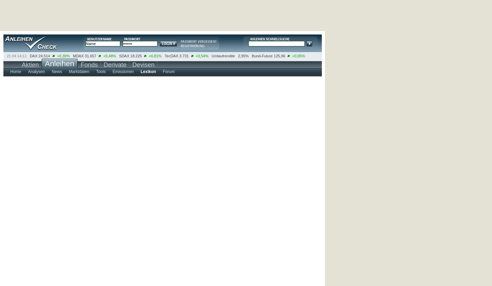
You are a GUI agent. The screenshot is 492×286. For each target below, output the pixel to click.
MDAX (78, 56)
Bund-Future (262, 56)
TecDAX (171, 56)
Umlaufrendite (223, 56)
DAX (34, 56)
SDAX (124, 56)
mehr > (13, 63)
